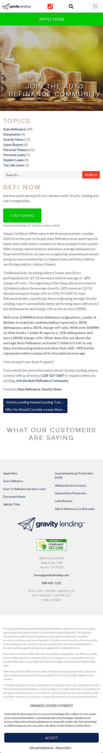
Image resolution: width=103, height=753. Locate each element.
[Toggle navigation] (95, 6)
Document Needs (14, 496)
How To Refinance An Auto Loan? (24, 489)
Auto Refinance (14, 129)
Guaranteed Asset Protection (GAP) (74, 475)
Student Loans (13, 160)
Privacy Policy (63, 747)
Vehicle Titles (11, 504)
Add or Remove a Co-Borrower (74, 509)
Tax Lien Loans (13, 165)
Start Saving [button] (22, 215)
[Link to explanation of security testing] (52, 544)
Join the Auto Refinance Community (42, 380)
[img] (71, 6)
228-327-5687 (53, 375)
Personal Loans (14, 155)
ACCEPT (51, 738)
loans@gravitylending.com (51, 575)
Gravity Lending (50, 225)
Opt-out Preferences (42, 747)
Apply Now (10, 473)
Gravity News (13, 139)
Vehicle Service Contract (70, 485)
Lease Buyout (13, 144)
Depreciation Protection (70, 493)
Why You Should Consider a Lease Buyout (35, 409)
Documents (11, 134)
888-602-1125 (51, 583)
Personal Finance (15, 150)
